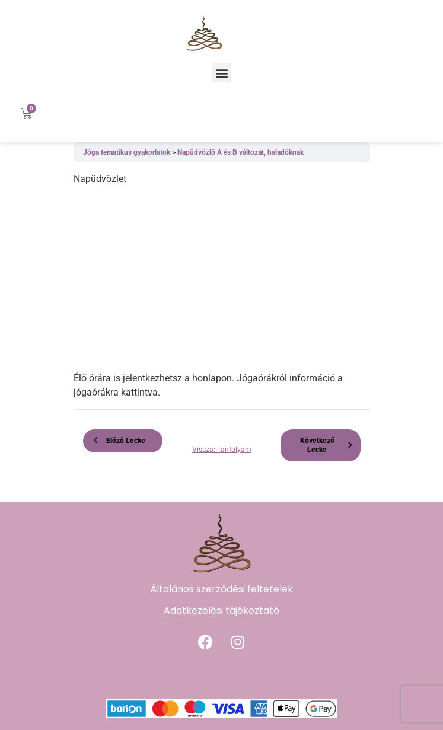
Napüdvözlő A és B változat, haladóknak (240, 152)
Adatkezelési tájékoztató (221, 610)
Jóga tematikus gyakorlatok (127, 152)
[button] (221, 72)
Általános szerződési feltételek (221, 589)
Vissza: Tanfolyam (221, 449)
